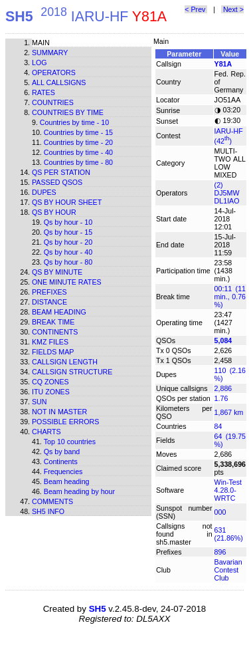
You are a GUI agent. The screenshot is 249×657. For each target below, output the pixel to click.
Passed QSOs (57, 182)
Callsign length (65, 362)
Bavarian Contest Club (228, 570)
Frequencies (63, 471)
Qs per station (61, 172)
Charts (46, 432)
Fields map (53, 352)
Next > (232, 9)
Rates (43, 92)
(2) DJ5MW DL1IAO (227, 193)
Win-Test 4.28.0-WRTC (228, 490)
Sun (39, 402)
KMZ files (50, 342)
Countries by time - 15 (78, 132)
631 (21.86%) (228, 534)
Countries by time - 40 (78, 152)
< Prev (196, 9)
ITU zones (51, 392)
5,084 (223, 340)
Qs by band (62, 452)
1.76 (221, 398)
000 (220, 512)
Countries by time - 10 (74, 122)
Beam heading (59, 312)
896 (220, 552)
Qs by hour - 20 (68, 242)
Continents (55, 332)
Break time (53, 322)
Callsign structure (72, 372)
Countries (53, 102)
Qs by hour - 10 (68, 222)
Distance (49, 302)
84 (218, 426)
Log (39, 62)
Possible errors (65, 422)
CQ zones (50, 382)
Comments (52, 501)
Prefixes (49, 292)
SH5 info (48, 511)
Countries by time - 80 (78, 162)
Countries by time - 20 (78, 142)
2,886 (223, 388)
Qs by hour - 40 (68, 252)
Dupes (44, 192)
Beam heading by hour (79, 491)
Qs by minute (57, 272)
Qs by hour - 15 (68, 232)
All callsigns (59, 82)
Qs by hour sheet (67, 202)
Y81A (223, 64)
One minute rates (67, 282)
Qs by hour (54, 212)
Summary (50, 53)
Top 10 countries (70, 442)
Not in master (59, 412)
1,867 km (229, 412)
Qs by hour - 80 (68, 262)
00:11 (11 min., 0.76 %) (230, 297)
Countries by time (68, 112)
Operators (54, 72)
